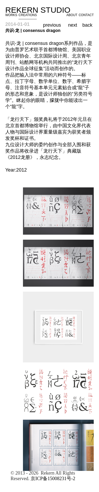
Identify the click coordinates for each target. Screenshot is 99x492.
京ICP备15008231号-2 (53, 478)
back (87, 25)
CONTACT (86, 15)
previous (52, 25)
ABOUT (72, 15)
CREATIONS (27, 15)
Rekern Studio (40, 10)
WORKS (11, 15)
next (72, 25)
